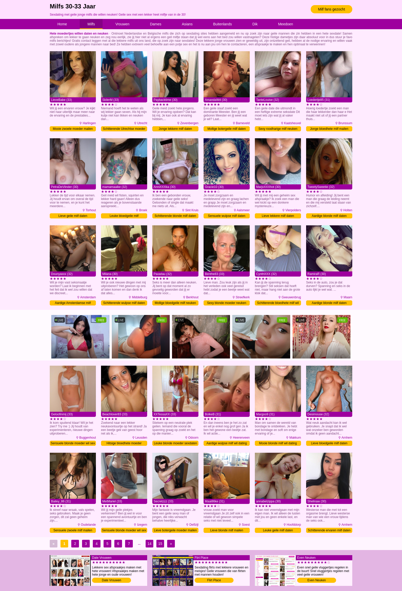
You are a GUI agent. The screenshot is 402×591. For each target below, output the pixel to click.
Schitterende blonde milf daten (175, 216)
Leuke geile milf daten (278, 530)
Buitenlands (222, 24)
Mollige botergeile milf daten (226, 129)
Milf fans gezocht (331, 9)
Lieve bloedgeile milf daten (329, 443)
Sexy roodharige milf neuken (277, 129)
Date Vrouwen (111, 580)
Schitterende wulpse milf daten (124, 303)
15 (160, 544)
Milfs (91, 24)
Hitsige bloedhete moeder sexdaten (124, 443)
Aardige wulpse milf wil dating (226, 443)
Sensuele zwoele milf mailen (72, 530)
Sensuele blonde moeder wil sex (73, 443)
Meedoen (285, 24)
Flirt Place (214, 580)
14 (149, 544)
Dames (155, 24)
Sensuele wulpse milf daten (226, 216)
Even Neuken (316, 580)
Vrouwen (122, 24)
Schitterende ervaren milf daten (329, 530)
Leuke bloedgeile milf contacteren (124, 216)
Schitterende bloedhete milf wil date (278, 303)
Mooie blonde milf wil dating (278, 443)
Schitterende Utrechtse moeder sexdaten (124, 129)
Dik (254, 24)
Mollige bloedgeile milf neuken (175, 303)
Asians (187, 24)
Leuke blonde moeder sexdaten (175, 443)
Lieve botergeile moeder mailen (175, 530)
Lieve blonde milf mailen (226, 530)
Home (62, 24)
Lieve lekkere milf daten (278, 216)
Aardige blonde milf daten (329, 216)
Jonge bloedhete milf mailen (329, 129)
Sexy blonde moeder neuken (226, 303)
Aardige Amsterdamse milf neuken (73, 303)
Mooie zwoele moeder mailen (73, 129)
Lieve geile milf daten (72, 216)
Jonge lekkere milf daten (175, 129)
